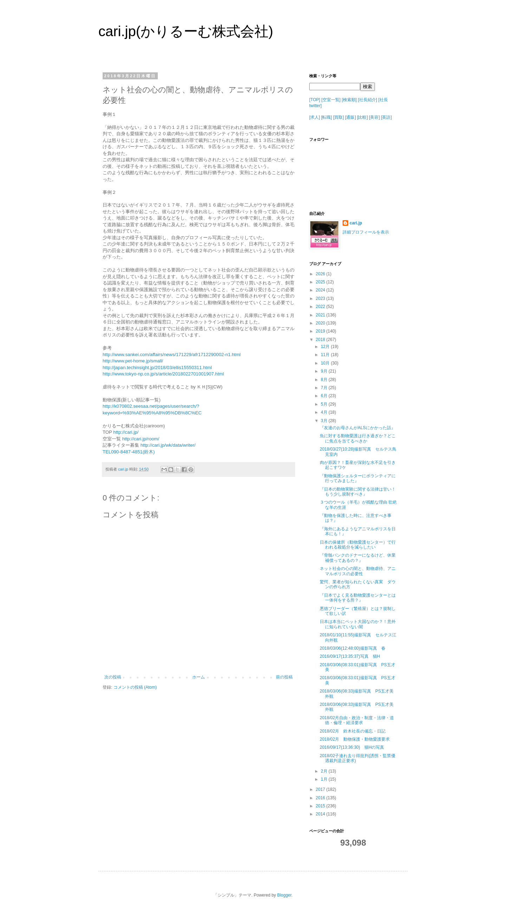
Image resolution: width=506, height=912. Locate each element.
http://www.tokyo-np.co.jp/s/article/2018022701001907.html (163, 373)
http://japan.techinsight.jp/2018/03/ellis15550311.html (157, 367)
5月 (325, 404)
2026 (321, 273)
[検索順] (349, 99)
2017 (321, 789)
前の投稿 (284, 677)
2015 (321, 805)
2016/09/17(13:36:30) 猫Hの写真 (352, 747)
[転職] (326, 117)
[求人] (314, 117)
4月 (325, 412)
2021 (321, 315)
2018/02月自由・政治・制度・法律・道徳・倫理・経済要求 (357, 720)
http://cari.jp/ (125, 432)
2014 (321, 814)
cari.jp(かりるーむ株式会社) (185, 31)
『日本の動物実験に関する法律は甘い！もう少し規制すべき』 (358, 492)
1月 (325, 779)
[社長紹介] (367, 99)
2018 (321, 339)
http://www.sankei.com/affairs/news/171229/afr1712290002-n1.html (172, 354)
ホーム (198, 677)
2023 (321, 298)
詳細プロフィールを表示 (366, 232)
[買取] (338, 117)
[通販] (350, 117)
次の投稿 (112, 677)
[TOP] (314, 99)
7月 (325, 387)
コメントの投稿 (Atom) (135, 687)
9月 (325, 371)
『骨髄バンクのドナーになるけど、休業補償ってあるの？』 (358, 558)
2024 (321, 290)
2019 (321, 331)
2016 (321, 797)
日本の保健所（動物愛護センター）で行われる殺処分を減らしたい (358, 545)
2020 (321, 323)
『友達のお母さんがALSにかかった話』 (357, 427)
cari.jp (356, 223)
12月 (326, 346)
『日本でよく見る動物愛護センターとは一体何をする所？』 (358, 598)
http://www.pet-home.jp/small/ (133, 360)
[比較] (362, 117)
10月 (326, 363)
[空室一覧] (330, 99)
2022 (321, 306)
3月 (325, 420)
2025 (321, 282)
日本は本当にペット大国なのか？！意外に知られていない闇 (358, 624)
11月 (326, 354)
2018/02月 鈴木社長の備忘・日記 (352, 731)
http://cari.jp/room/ (141, 438)
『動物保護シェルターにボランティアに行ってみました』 (358, 478)
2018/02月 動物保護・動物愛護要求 (355, 739)
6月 (325, 395)
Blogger (284, 895)
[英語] (386, 117)
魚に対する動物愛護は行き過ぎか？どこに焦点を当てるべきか (358, 438)
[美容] (374, 117)
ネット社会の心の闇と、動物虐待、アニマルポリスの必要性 (358, 571)
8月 (325, 379)
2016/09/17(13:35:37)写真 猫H (350, 656)
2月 (325, 771)
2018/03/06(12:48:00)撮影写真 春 (352, 648)
